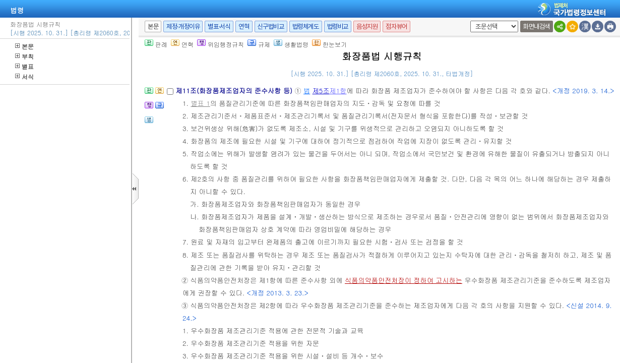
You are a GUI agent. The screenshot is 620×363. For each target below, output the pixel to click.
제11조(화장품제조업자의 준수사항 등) (234, 90)
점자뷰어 (396, 26)
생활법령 (291, 44)
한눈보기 (329, 44)
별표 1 (200, 103)
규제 (258, 44)
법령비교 (337, 26)
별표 (24, 66)
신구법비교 (271, 26)
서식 (24, 76)
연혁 (243, 26)
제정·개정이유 (183, 26)
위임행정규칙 (220, 44)
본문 (24, 46)
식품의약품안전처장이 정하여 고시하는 (403, 280)
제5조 (321, 90)
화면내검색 (536, 26)
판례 (156, 44)
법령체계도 (305, 26)
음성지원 (367, 26)
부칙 (24, 56)
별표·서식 (219, 26)
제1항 (338, 90)
